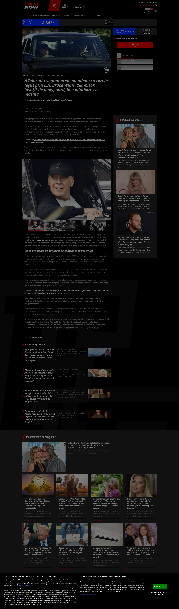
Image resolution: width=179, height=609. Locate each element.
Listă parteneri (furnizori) (88, 594)
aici (18, 598)
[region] (89, 591)
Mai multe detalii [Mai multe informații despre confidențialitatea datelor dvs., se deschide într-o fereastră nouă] (23, 585)
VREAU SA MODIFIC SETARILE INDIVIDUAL (159, 593)
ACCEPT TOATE (160, 586)
